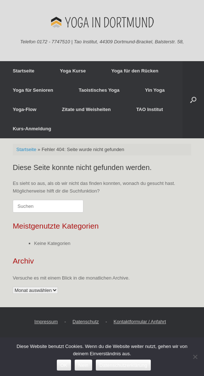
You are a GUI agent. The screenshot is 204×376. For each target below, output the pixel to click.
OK (63, 365)
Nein (83, 365)
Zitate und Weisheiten (86, 109)
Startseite (23, 71)
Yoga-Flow (24, 109)
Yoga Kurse (73, 71)
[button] (193, 99)
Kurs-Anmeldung (32, 128)
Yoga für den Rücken (134, 71)
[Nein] (195, 356)
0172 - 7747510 (53, 41)
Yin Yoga (155, 90)
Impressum (46, 321)
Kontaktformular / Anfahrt (140, 321)
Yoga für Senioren (33, 90)
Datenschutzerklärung (123, 365)
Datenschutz (85, 321)
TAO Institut (149, 109)
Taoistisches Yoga (99, 90)
